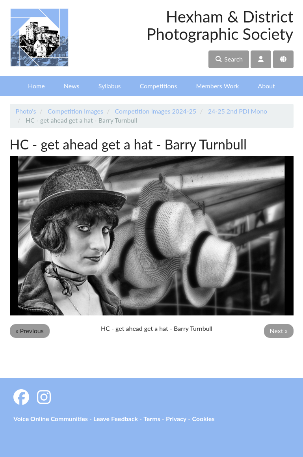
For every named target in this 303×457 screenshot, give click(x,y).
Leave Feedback (115, 418)
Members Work (217, 86)
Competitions (158, 86)
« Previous (30, 330)
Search (229, 59)
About (266, 86)
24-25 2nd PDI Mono (237, 111)
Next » (279, 330)
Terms (151, 418)
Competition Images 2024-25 (155, 111)
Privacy (176, 418)
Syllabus (110, 86)
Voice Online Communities (50, 418)
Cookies (203, 418)
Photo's (26, 111)
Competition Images (75, 111)
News (72, 86)
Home (36, 86)
